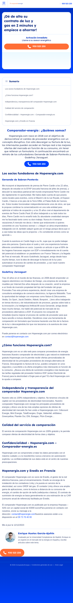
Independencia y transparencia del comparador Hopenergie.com (31, 102)
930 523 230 (67, 4)
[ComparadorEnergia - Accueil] (16, 4)
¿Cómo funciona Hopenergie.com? (19, 95)
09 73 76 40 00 (25, 517)
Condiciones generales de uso (42, 565)
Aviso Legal (59, 565)
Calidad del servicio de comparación (19, 108)
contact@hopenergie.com (17, 337)
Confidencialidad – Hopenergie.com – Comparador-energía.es (30, 115)
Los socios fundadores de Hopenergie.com (22, 89)
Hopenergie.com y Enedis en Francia (20, 121)
